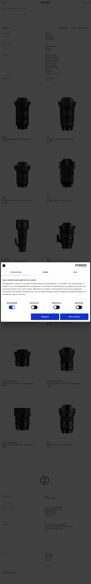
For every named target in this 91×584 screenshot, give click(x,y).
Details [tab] (45, 272)
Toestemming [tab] (15, 272)
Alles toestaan (74, 317)
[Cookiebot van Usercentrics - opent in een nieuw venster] (78, 265)
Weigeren (45, 317)
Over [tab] (75, 272)
